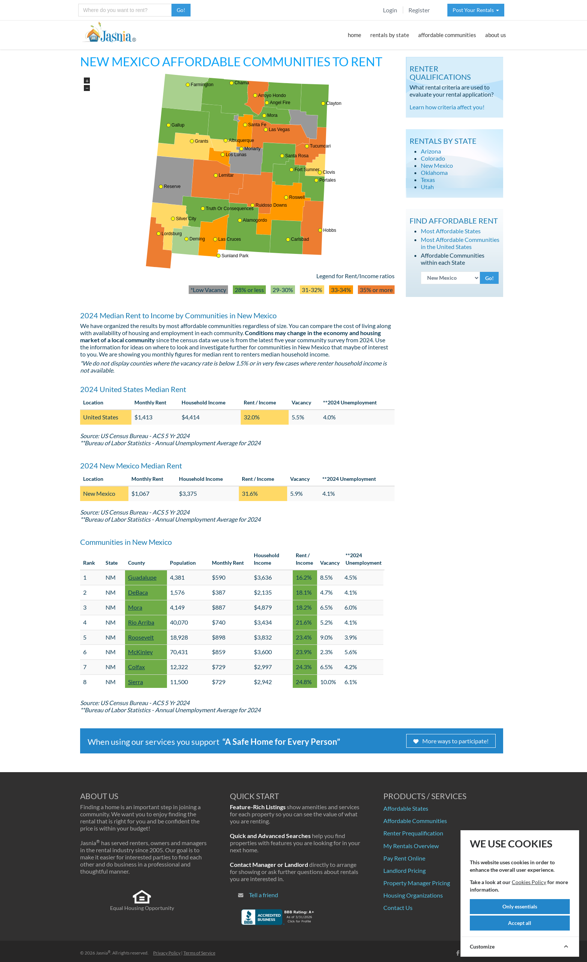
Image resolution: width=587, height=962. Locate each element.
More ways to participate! (451, 740)
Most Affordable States (451, 230)
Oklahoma (434, 172)
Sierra (135, 681)
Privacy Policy (166, 953)
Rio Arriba (141, 622)
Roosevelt (141, 637)
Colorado (433, 158)
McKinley (140, 651)
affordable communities (447, 34)
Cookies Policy (529, 882)
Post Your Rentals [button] (476, 10)
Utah (427, 186)
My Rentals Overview (411, 845)
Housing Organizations (413, 895)
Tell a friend (263, 894)
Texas (428, 179)
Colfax (136, 666)
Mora (135, 607)
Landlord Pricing (404, 870)
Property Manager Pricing (416, 882)
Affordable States (405, 808)
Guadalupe (142, 577)
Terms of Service (199, 953)
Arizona (431, 151)
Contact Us (398, 907)
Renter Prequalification (413, 833)
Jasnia (103, 953)
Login (390, 9)
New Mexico (437, 165)
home (354, 34)
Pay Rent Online (404, 858)
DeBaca (138, 592)
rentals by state (389, 34)
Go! (181, 10)
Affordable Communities (415, 820)
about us (495, 34)
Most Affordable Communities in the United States (460, 243)
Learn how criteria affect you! (447, 106)
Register (419, 9)
